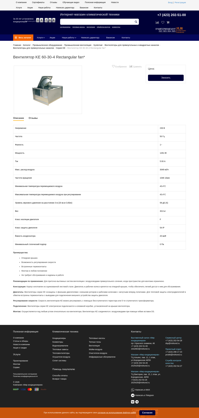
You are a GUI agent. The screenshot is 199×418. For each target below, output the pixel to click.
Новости (115, 2)
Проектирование (20, 361)
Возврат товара (59, 379)
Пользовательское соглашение (25, 374)
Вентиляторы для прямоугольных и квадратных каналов (132, 45)
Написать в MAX (142, 390)
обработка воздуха (103, 27)
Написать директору (65, 8)
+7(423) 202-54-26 (139, 380)
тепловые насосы (78, 27)
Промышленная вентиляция (77, 45)
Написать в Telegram (144, 395)
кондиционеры (65, 27)
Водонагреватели (60, 346)
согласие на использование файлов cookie (117, 412)
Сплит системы (59, 360)
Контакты (98, 8)
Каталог (27, 45)
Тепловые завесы (60, 349)
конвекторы (116, 27)
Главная (17, 45)
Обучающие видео (71, 2)
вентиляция (91, 27)
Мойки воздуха (95, 349)
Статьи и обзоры (20, 341)
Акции (30, 8)
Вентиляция (94, 346)
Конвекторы (57, 342)
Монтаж (16, 364)
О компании (21, 2)
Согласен (147, 412)
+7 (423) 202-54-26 (139, 363)
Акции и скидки (20, 348)
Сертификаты (38, 2)
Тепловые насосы (97, 338)
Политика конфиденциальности (25, 376)
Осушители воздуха (61, 357)
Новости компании (21, 344)
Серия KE (60, 48)
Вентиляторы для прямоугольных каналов (33, 48)
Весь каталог (23, 37)
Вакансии (84, 8)
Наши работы (44, 8)
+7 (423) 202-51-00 (171, 15)
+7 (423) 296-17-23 (173, 352)
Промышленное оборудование (47, 45)
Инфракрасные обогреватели (102, 357)
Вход (170, 2)
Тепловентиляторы (61, 353)
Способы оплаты (60, 375)
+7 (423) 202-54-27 (173, 366)
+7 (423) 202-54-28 (173, 340)
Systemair (98, 45)
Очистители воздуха (98, 353)
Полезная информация (95, 2)
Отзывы (53, 2)
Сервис (16, 367)
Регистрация (180, 2)
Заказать (165, 77)
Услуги (19, 8)
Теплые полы (95, 342)
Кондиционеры (59, 338)
